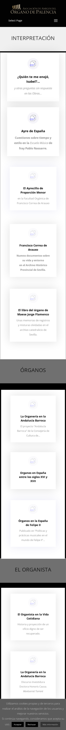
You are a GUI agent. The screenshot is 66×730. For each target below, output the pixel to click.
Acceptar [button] (18, 724)
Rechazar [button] (32, 724)
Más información (50, 724)
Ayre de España (33, 134)
